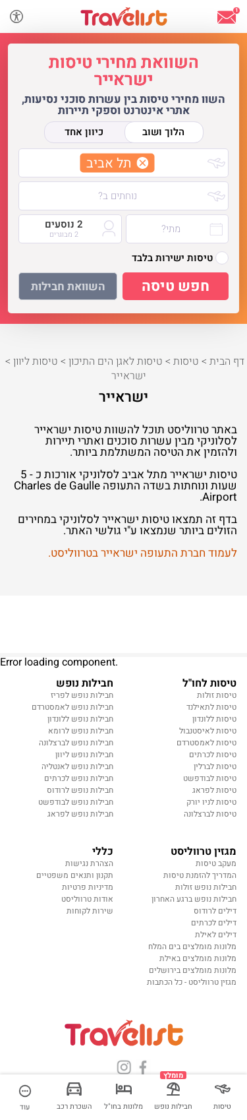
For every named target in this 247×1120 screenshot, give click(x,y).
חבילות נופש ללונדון (80, 719)
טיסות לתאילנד (211, 707)
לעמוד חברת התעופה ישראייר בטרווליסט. (142, 553)
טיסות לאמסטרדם (206, 743)
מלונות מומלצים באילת (197, 958)
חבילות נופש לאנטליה (77, 766)
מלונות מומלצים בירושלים (192, 970)
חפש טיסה (175, 286)
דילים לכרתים (213, 923)
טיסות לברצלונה (210, 814)
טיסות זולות (216, 695)
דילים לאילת (215, 935)
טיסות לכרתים (212, 755)
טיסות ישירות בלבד (180, 257)
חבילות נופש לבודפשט (75, 802)
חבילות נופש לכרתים (78, 778)
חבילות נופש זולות (205, 887)
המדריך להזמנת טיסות (199, 875)
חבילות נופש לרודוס (80, 790)
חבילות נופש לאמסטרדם (72, 707)
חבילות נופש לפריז (82, 695)
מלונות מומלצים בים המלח (192, 946)
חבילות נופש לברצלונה (76, 743)
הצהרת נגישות (89, 863)
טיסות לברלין (215, 766)
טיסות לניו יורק (211, 802)
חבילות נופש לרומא (80, 731)
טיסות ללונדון (214, 719)
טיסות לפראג (214, 790)
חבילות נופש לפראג (80, 814)
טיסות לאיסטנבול (207, 731)
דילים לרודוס (215, 911)
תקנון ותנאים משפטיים (74, 875)
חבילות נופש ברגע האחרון (193, 899)
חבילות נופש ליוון (84, 755)
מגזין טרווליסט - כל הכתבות (191, 982)
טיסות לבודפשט (209, 778)
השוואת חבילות (68, 286)
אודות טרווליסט (87, 899)
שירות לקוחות (90, 911)
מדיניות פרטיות (87, 887)
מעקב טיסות (216, 863)
